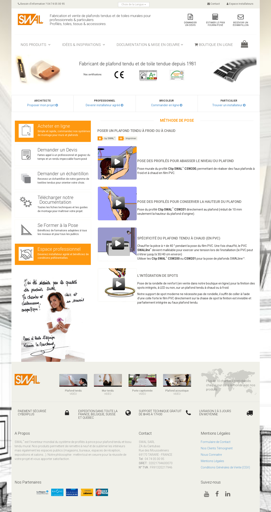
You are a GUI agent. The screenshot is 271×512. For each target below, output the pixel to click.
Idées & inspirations (83, 44)
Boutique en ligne (214, 44)
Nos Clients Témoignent (217, 448)
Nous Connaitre (211, 454)
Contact (213, 3)
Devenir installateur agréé (103, 105)
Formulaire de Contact (215, 442)
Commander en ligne (165, 105)
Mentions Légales (212, 461)
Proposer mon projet (41, 105)
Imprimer (127, 138)
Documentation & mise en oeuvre (150, 44)
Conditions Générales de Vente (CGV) (225, 467)
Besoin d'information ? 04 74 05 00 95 (41, 3)
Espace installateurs (240, 3)
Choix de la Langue (133, 4)
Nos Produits (36, 44)
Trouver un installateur (227, 105)
